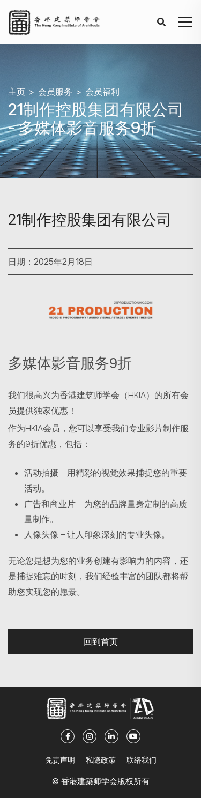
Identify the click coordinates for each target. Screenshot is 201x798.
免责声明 (60, 759)
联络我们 (141, 759)
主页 (16, 91)
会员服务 (55, 91)
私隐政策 (101, 759)
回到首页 (101, 641)
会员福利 (102, 91)
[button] (185, 22)
